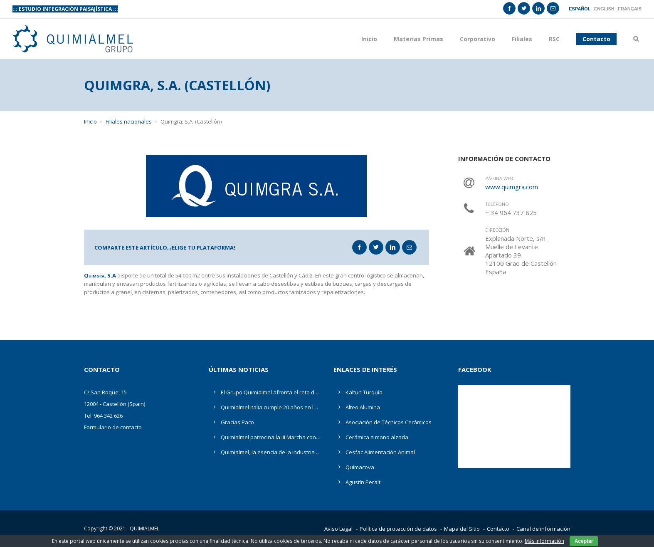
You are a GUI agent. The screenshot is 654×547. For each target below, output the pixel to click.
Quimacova (360, 467)
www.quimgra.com (511, 187)
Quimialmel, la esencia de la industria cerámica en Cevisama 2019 (271, 452)
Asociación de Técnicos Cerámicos (389, 422)
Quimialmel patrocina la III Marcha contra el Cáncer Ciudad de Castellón (271, 437)
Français (630, 9)
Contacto (498, 528)
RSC (554, 39)
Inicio (369, 39)
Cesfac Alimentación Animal (380, 452)
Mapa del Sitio (462, 528)
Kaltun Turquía (364, 392)
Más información (544, 541)
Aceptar (584, 541)
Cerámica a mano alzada (377, 437)
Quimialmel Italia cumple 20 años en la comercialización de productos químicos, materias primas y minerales (271, 407)
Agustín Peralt (363, 482)
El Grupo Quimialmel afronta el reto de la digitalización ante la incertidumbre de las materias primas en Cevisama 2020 (271, 392)
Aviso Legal (338, 528)
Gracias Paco (237, 422)
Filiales (522, 39)
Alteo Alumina (363, 407)
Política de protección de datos (398, 528)
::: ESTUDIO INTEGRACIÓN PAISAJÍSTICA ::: (65, 8)
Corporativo (477, 39)
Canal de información (543, 528)
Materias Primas (418, 39)
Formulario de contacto (113, 427)
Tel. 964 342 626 (103, 415)
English (604, 9)
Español (579, 9)
